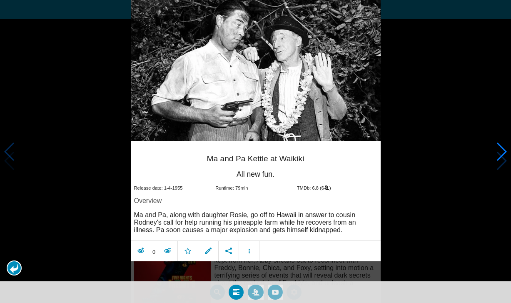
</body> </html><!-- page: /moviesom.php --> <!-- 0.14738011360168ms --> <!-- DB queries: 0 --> (255, 151)
